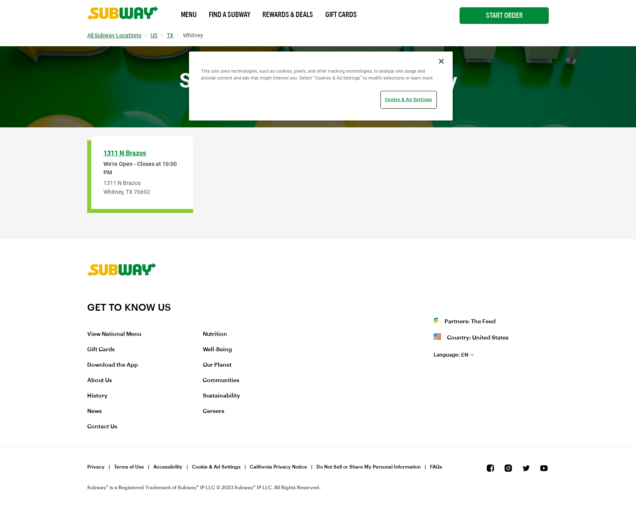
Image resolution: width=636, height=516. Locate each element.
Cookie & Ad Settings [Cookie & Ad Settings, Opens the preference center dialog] (408, 99)
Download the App (112, 365)
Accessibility (168, 466)
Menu (189, 14)
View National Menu (114, 334)
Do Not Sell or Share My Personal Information (368, 466)
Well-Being (217, 350)
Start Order (504, 15)
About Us (99, 380)
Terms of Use (129, 466)
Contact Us (102, 427)
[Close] (441, 61)
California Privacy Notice (278, 466)
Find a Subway (229, 14)
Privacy (96, 466)
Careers (213, 411)
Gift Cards (341, 14)
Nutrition (215, 334)
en (451, 354)
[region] (321, 86)
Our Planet (217, 365)
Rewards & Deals (287, 14)
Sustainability (221, 396)
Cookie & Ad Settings (216, 466)
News (94, 411)
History (97, 396)
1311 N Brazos (124, 153)
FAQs (436, 466)
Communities (221, 380)
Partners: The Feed (470, 322)
